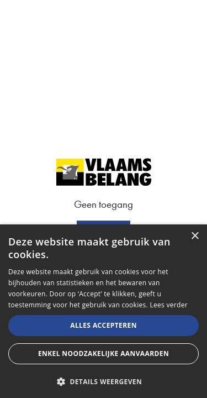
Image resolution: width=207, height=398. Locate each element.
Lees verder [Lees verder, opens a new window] (169, 305)
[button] (103, 380)
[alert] (103, 311)
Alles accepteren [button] (103, 325)
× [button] (194, 236)
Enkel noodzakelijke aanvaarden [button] (103, 353)
